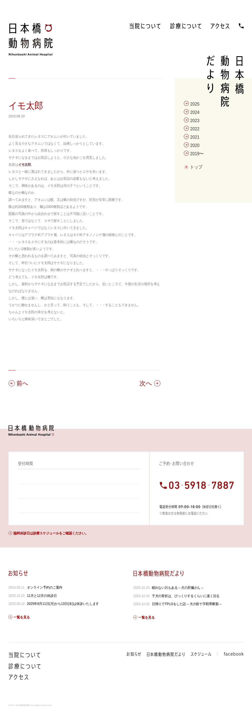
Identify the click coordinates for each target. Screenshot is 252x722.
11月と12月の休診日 (42, 605)
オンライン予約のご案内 (44, 596)
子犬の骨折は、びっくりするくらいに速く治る (185, 605)
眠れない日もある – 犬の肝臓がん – (177, 597)
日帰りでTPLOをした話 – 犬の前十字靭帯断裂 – (186, 613)
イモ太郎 (26, 106)
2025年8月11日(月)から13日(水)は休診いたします (63, 613)
